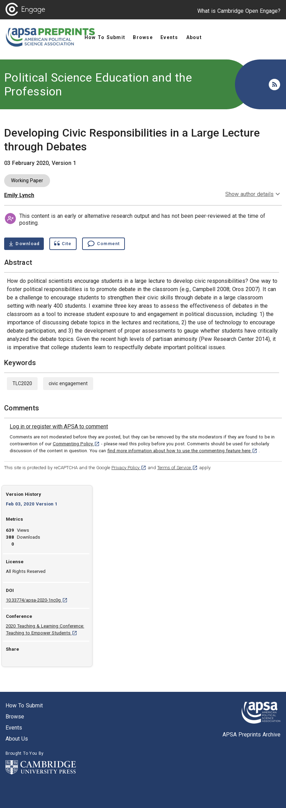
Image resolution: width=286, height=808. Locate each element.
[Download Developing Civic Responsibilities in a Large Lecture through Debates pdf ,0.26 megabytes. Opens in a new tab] (24, 244)
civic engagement (68, 383)
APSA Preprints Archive (251, 734)
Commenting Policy (76, 443)
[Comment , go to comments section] (103, 244)
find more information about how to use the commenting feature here (182, 450)
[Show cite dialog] (62, 244)
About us (17, 738)
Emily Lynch (19, 195)
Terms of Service (177, 467)
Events (14, 727)
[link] (59, 426)
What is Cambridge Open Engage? (238, 11)
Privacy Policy (128, 467)
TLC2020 (22, 383)
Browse (15, 716)
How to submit (24, 705)
